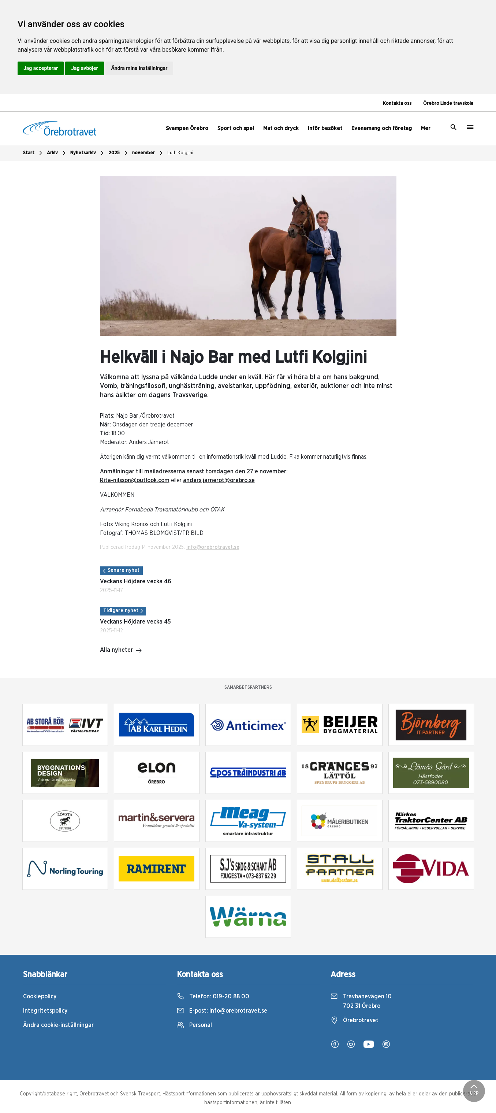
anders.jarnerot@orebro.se (219, 480)
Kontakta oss (397, 103)
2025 (118, 153)
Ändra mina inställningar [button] (139, 68)
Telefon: (213, 996)
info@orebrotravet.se (212, 547)
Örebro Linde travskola (448, 103)
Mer (425, 128)
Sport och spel (235, 128)
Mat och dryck (281, 128)
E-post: (222, 1011)
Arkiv (57, 153)
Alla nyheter (121, 650)
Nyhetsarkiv (87, 153)
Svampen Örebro (187, 128)
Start (33, 153)
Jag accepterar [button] (40, 68)
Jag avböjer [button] (84, 68)
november (148, 153)
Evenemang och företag (381, 128)
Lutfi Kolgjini (180, 153)
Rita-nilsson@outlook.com (134, 480)
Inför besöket (325, 128)
